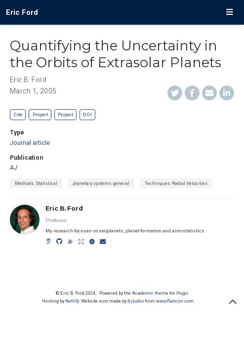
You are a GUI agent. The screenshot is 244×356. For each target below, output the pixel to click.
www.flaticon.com (175, 301)
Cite (17, 114)
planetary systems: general (101, 183)
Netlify (72, 301)
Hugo (182, 293)
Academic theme (150, 293)
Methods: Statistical (36, 183)
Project (40, 114)
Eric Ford (22, 12)
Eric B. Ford (28, 80)
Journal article (30, 142)
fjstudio (135, 301)
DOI (87, 114)
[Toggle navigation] (229, 12)
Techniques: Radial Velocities (176, 183)
